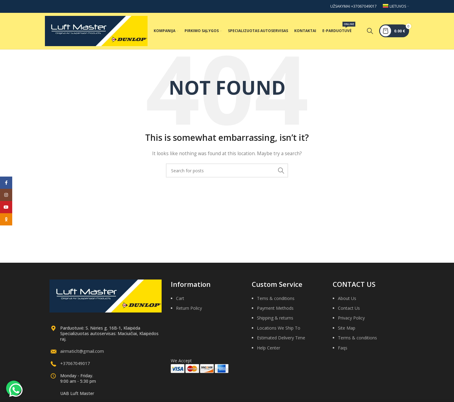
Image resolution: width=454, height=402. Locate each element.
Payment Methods (275, 310)
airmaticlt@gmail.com (82, 353)
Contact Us (349, 310)
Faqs (342, 350)
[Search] (370, 32)
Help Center (268, 350)
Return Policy (189, 310)
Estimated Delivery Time (281, 340)
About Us (347, 300)
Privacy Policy (351, 320)
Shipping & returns (275, 320)
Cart (180, 300)
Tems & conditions (276, 300)
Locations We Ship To (278, 330)
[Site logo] (96, 32)
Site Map (346, 330)
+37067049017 (75, 365)
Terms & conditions (357, 340)
